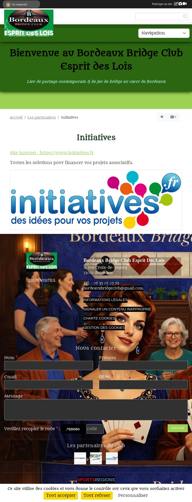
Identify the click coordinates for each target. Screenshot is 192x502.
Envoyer (177, 428)
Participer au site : (169, 4)
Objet (106, 377)
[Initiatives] (112, 458)
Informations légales (105, 300)
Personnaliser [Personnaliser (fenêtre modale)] (133, 495)
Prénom (109, 357)
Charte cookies (99, 318)
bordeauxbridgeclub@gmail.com (113, 288)
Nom (11, 357)
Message (15, 396)
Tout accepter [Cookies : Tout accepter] (61, 495)
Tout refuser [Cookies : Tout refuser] (96, 495)
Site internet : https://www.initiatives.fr (52, 153)
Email (12, 377)
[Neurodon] (96, 458)
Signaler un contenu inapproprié (117, 309)
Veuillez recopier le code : (32, 428)
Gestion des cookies (104, 328)
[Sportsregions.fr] (80, 458)
